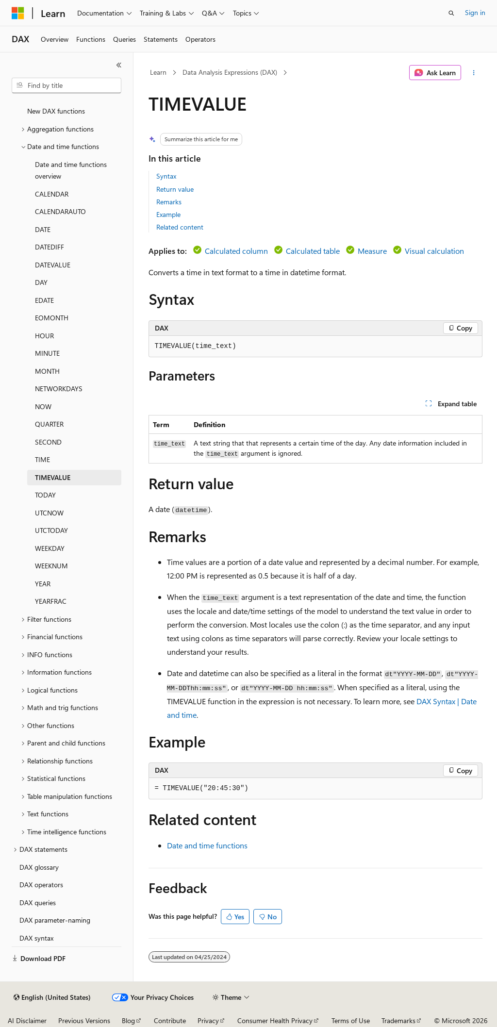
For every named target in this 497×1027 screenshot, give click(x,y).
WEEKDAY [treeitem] (50, 548)
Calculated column (236, 251)
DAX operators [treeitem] (41, 884)
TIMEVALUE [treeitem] (52, 477)
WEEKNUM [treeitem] (51, 565)
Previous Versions (84, 1020)
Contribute (170, 1020)
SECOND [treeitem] (48, 442)
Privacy (208, 1020)
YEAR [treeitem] (42, 583)
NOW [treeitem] (43, 406)
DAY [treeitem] (41, 282)
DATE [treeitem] (42, 229)
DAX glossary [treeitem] (39, 867)
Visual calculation (434, 251)
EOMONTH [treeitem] (51, 317)
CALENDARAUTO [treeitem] (60, 211)
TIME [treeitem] (42, 459)
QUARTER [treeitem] (49, 424)
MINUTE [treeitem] (47, 353)
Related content (179, 227)
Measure (372, 251)
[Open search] (451, 13)
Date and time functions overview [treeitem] (71, 170)
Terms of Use (350, 1020)
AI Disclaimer (27, 1020)
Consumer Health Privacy (275, 1020)
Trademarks (398, 1020)
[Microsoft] (18, 13)
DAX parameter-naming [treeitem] (54, 920)
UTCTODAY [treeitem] (51, 530)
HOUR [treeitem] (44, 335)
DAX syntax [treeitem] (36, 938)
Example (168, 214)
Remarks (169, 201)
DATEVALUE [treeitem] (52, 264)
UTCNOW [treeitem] (49, 512)
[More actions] (473, 73)
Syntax (166, 176)
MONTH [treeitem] (47, 371)
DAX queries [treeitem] (37, 902)
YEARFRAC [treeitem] (50, 601)
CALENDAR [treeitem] (51, 194)
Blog (128, 1020)
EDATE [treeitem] (44, 300)
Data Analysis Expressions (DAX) (229, 72)
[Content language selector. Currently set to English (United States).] (52, 997)
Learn (158, 72)
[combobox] (66, 85)
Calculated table (313, 251)
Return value (175, 189)
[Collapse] (119, 65)
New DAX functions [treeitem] (56, 111)
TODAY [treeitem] (45, 494)
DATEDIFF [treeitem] (49, 246)
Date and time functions (207, 845)
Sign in (475, 12)
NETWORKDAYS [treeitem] (59, 388)
